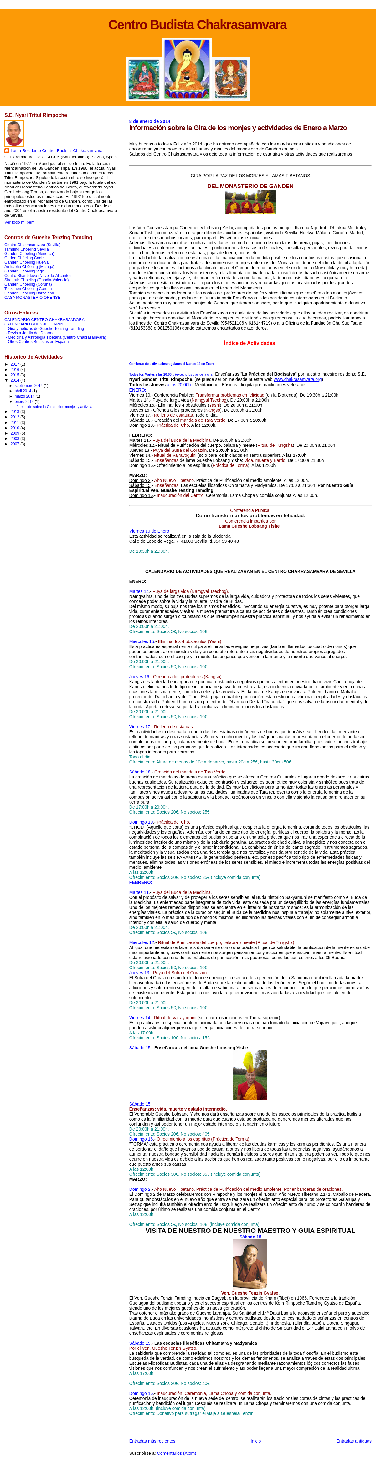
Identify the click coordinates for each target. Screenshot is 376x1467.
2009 (16, 433)
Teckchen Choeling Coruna (28, 289)
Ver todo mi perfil (20, 222)
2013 (16, 411)
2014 (16, 380)
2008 (16, 438)
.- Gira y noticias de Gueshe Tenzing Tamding (44, 328)
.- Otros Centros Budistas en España (36, 342)
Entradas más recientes (152, 1440)
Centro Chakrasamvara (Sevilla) (32, 245)
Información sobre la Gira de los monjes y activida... (54, 407)
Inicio (256, 1440)
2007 (16, 444)
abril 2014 (23, 391)
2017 (16, 364)
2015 (16, 375)
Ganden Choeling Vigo (24, 271)
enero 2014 (25, 401)
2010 (16, 428)
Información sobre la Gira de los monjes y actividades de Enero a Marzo (238, 128)
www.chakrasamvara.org (298, 379)
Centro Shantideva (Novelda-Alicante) (37, 275)
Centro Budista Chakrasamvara (197, 24)
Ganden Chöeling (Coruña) (28, 284)
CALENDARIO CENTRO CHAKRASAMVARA (44, 320)
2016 (16, 369)
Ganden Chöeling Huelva (26, 262)
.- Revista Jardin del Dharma (29, 333)
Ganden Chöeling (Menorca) (29, 253)
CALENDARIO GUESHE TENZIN (33, 324)
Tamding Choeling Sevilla (26, 249)
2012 (16, 417)
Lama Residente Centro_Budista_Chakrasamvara (56, 150)
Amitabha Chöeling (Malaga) (29, 267)
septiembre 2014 (29, 385)
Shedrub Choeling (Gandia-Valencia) (36, 280)
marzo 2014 (25, 396)
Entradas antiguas (354, 1440)
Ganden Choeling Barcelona (29, 293)
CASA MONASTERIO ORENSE (32, 297)
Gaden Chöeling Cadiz (24, 258)
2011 (16, 422)
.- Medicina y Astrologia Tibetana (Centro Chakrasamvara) (55, 337)
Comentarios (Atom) (176, 1453)
